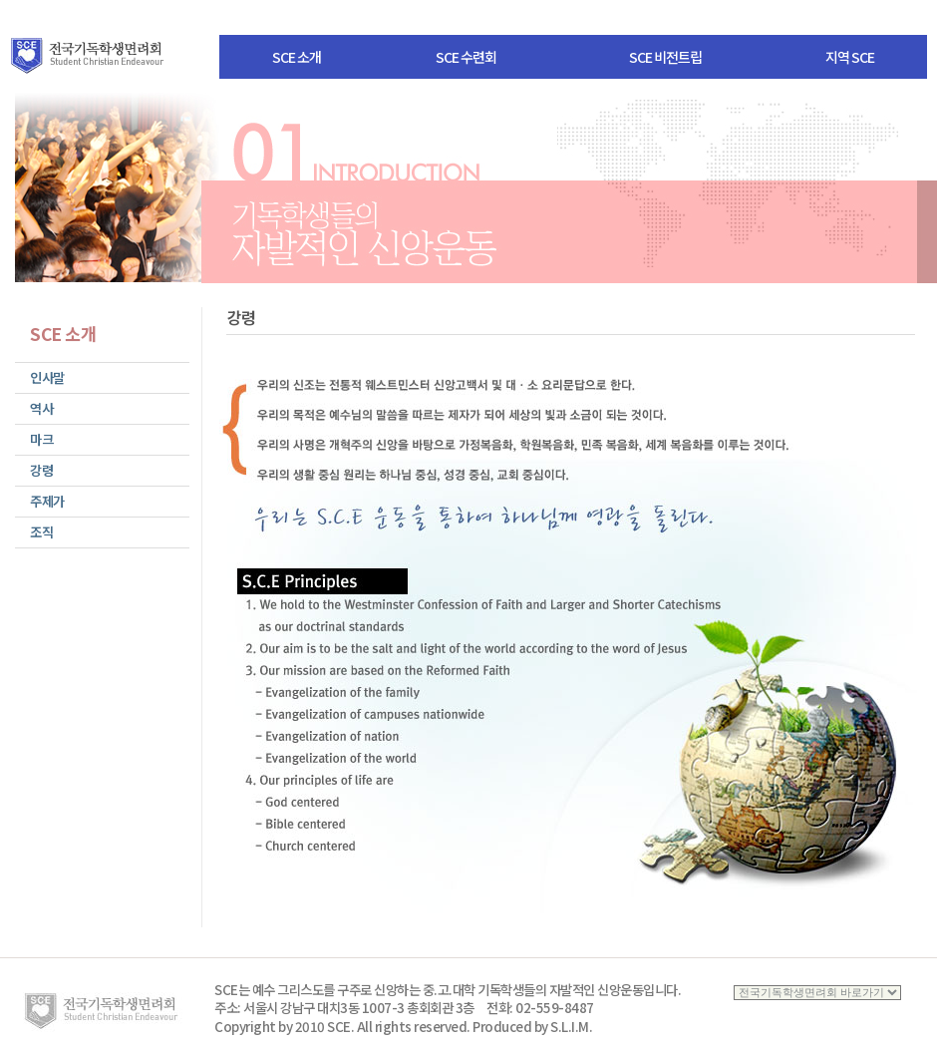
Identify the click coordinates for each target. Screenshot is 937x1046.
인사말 (47, 377)
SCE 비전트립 (665, 57)
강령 (41, 470)
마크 (41, 439)
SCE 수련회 (466, 57)
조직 (41, 532)
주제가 (47, 501)
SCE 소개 (296, 57)
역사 (41, 408)
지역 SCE (849, 57)
